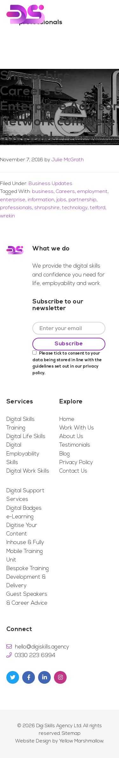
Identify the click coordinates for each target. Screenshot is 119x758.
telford (97, 207)
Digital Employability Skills (22, 453)
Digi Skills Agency (25, 14)
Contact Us (73, 471)
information (41, 200)
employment (92, 191)
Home (66, 419)
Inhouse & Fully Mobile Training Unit (25, 551)
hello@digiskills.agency (42, 647)
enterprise (12, 200)
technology (75, 207)
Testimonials (74, 445)
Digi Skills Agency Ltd (58, 726)
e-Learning (20, 517)
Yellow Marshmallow (81, 741)
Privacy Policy (76, 462)
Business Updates (50, 183)
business (43, 191)
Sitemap (71, 733)
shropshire (47, 207)
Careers (65, 191)
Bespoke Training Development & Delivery (27, 577)
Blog (64, 454)
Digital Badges (24, 508)
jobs (61, 200)
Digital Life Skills (25, 436)
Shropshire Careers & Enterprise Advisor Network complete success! (59, 107)
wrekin (7, 216)
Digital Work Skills (27, 471)
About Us (71, 436)
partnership (82, 200)
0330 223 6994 (35, 655)
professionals (16, 207)
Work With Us (76, 428)
